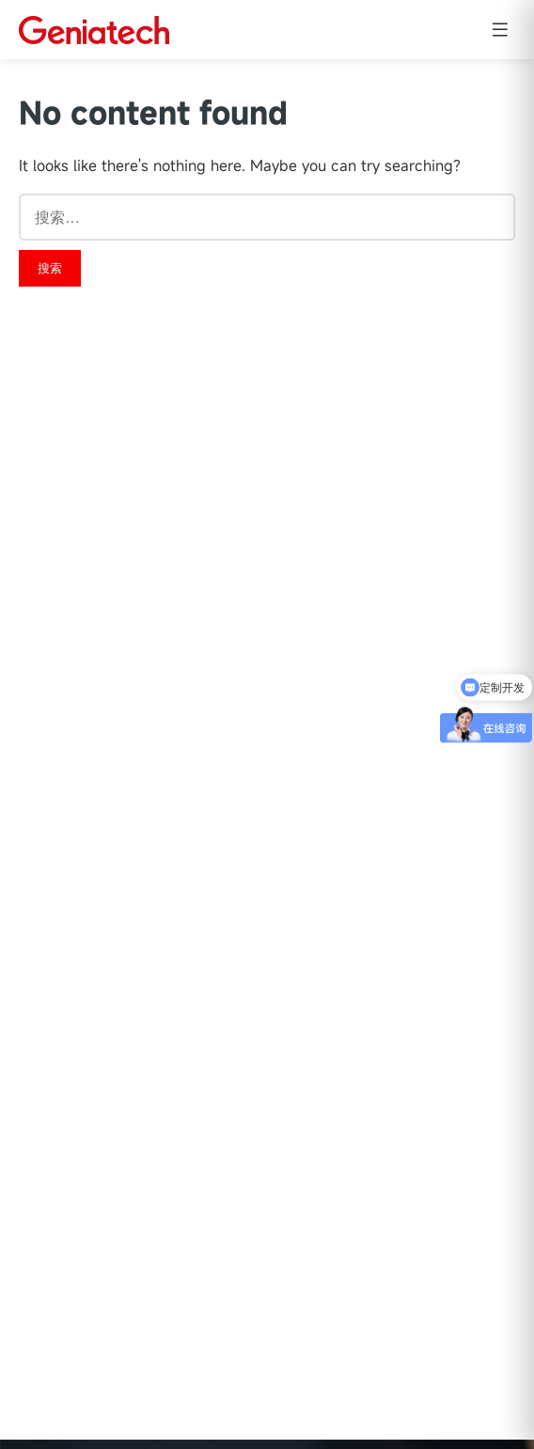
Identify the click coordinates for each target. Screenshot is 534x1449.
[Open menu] (500, 29)
